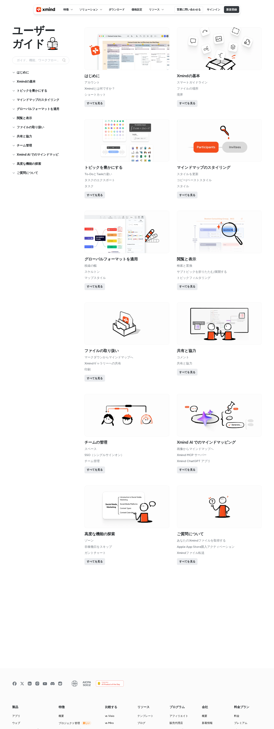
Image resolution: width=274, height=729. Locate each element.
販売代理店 (176, 723)
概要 (61, 716)
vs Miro (109, 723)
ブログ (141, 723)
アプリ (16, 716)
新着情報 (207, 723)
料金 (236, 716)
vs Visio (109, 716)
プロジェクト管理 (69, 723)
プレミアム (240, 723)
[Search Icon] (40, 60)
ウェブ (16, 723)
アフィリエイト (179, 716)
